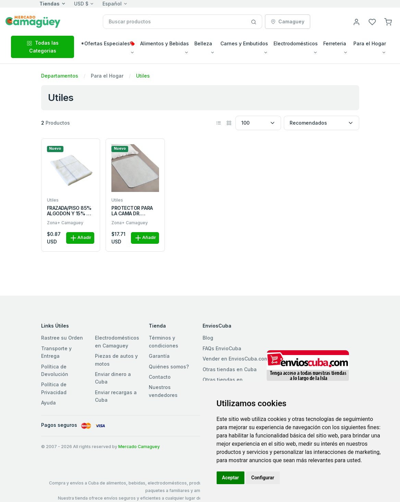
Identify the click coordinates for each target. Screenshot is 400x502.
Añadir (80, 238)
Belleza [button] (203, 43)
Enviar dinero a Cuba (113, 378)
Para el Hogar (107, 76)
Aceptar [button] (230, 477)
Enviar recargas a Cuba (116, 396)
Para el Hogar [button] (369, 43)
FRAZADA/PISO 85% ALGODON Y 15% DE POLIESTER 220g (69, 211)
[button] (388, 21)
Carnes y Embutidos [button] (244, 43)
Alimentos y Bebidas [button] (164, 43)
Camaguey (287, 21)
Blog (208, 338)
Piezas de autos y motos (116, 359)
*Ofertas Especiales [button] (108, 43)
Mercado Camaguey (139, 446)
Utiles (143, 76)
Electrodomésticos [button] (296, 43)
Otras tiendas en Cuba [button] (230, 369)
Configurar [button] (262, 477)
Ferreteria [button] (334, 43)
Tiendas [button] (49, 4)
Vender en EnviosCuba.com (235, 359)
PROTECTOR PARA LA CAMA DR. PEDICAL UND (132, 211)
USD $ (81, 4)
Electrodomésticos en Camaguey (117, 341)
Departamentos (59, 76)
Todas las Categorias (43, 46)
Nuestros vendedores (163, 391)
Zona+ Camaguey (65, 222)
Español (112, 4)
